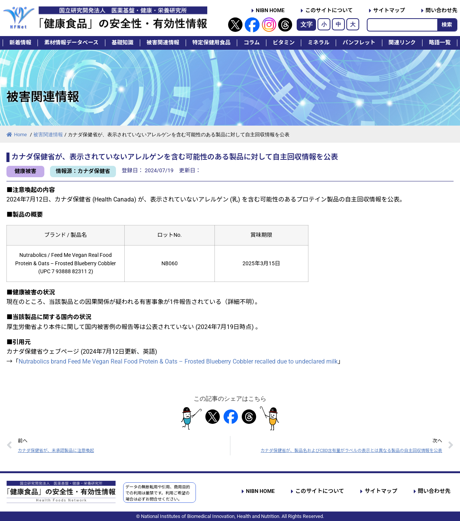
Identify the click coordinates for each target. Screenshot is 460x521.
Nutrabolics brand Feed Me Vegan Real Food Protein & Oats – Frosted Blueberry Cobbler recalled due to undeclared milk (178, 361)
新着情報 (20, 42)
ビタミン (284, 42)
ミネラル (319, 42)
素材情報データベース (71, 42)
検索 (446, 25)
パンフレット (359, 42)
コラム (252, 42)
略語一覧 (440, 42)
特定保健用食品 (211, 42)
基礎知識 (123, 42)
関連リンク (402, 42)
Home (17, 134)
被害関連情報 (163, 42)
